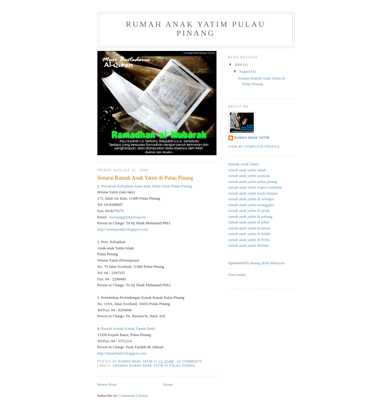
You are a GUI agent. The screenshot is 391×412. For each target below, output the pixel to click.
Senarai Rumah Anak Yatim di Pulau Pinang (145, 178)
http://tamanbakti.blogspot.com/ (122, 353)
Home (168, 384)
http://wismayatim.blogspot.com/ (123, 229)
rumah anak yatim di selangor (251, 199)
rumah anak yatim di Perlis (249, 239)
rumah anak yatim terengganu (251, 205)
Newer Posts (107, 384)
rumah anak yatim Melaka (248, 245)
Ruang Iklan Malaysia (267, 263)
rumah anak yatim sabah (247, 170)
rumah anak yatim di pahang (250, 216)
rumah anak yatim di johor (249, 222)
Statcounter (237, 274)
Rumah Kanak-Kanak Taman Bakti (128, 328)
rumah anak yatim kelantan (249, 228)
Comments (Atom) (133, 395)
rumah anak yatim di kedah (249, 233)
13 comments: (190, 361)
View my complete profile (254, 146)
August (245, 71)
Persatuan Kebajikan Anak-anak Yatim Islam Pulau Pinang (146, 186)
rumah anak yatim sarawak (249, 175)
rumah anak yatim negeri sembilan (255, 187)
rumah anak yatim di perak (249, 210)
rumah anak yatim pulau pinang (196, 29)
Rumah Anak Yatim (252, 137)
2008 (238, 64)
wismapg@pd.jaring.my (127, 217)
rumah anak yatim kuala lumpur (253, 193)
